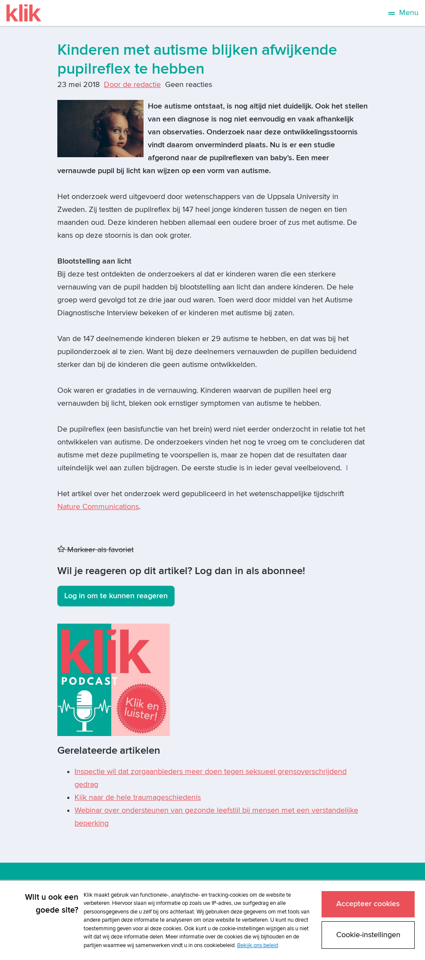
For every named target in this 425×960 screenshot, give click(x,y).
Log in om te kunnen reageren (116, 595)
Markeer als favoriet (95, 549)
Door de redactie (132, 84)
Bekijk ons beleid (257, 945)
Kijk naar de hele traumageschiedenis (138, 797)
